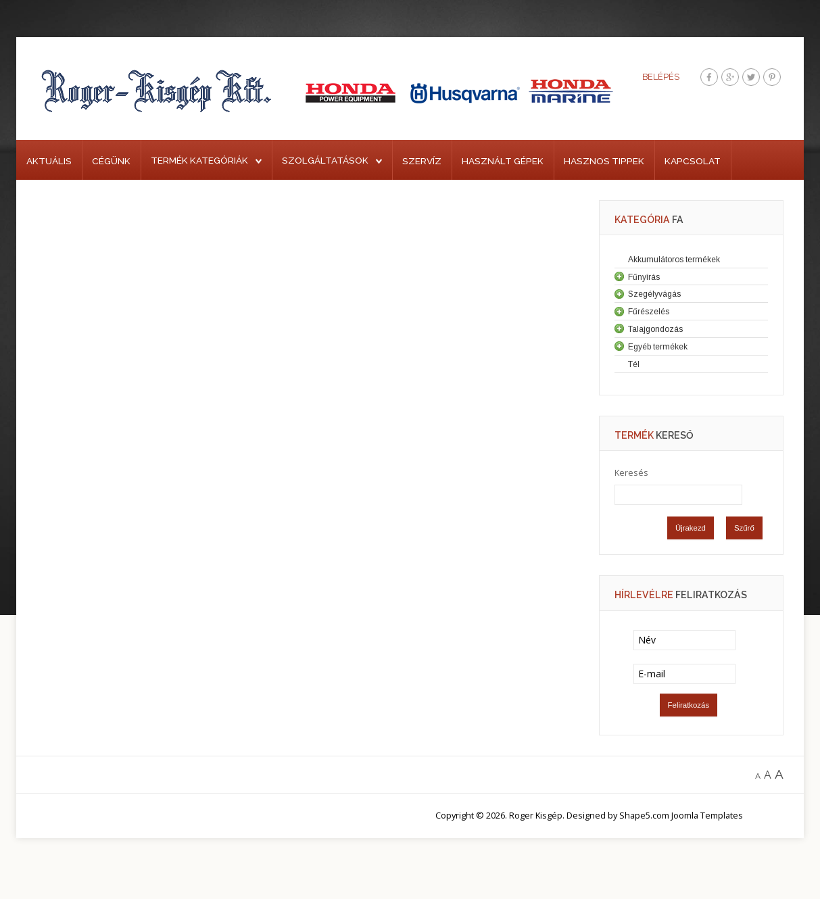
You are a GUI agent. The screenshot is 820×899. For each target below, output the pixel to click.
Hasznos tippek (604, 160)
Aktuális (49, 160)
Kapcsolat (693, 160)
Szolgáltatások (325, 160)
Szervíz (421, 160)
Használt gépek (503, 160)
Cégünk (111, 160)
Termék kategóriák (199, 160)
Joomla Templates (707, 815)
